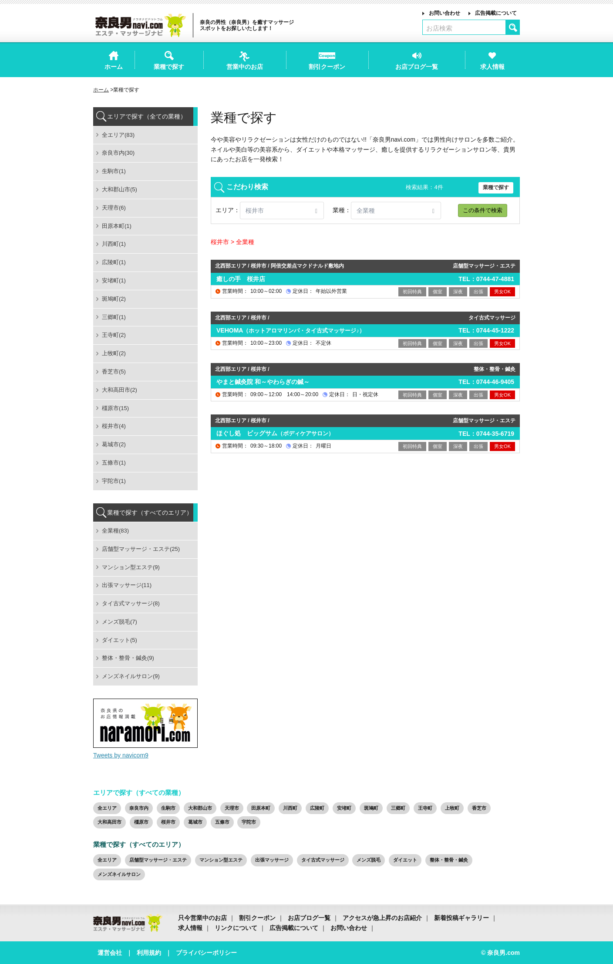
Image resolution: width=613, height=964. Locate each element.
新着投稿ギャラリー (461, 917)
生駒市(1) (114, 171)
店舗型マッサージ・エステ (158, 859)
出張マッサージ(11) (127, 585)
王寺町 (425, 808)
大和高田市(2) (119, 390)
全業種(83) (115, 530)
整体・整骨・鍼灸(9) (128, 658)
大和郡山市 (200, 808)
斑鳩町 (371, 808)
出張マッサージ (272, 859)
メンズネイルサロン (119, 874)
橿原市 (141, 822)
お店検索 (439, 28)
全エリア (107, 808)
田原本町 (260, 808)
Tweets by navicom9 (120, 755)
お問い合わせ (444, 13)
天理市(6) (114, 207)
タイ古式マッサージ (322, 859)
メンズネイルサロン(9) (131, 676)
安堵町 (344, 808)
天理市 (232, 808)
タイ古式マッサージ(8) (131, 603)
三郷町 (398, 808)
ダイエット (405, 859)
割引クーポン (257, 917)
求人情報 (190, 927)
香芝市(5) (114, 371)
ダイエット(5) (119, 640)
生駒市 (168, 808)
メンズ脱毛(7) (119, 621)
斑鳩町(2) (114, 298)
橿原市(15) (115, 408)
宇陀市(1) (114, 481)
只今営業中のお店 (202, 917)
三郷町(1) (114, 317)
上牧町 (452, 808)
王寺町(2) (114, 335)
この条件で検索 (482, 210)
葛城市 (195, 822)
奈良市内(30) (118, 152)
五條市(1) (114, 462)
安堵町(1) (114, 280)
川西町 (290, 808)
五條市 (222, 822)
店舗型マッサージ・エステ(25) (141, 549)
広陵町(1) (114, 262)
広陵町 (317, 808)
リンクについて (236, 927)
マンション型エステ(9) (131, 567)
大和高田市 (109, 822)
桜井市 (168, 822)
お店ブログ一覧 (309, 917)
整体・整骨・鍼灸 (449, 859)
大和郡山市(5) (119, 189)
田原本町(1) (116, 226)
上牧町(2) (114, 353)
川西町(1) (114, 244)
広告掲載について (496, 13)
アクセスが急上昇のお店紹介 (382, 917)
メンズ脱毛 (369, 859)
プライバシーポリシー (206, 952)
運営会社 (110, 952)
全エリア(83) (118, 135)
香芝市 (479, 808)
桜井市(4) (114, 426)
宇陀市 (249, 822)
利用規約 (149, 952)
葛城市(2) (114, 444)
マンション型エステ (221, 859)
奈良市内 (138, 808)
